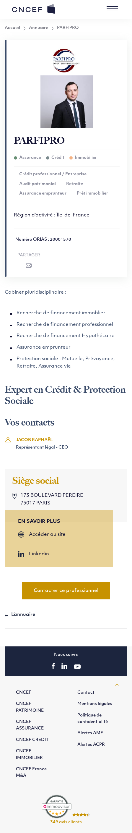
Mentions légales (94, 704)
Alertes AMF (90, 733)
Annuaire (38, 28)
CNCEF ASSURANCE (30, 725)
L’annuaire (23, 614)
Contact (85, 692)
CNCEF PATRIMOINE (30, 707)
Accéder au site (47, 534)
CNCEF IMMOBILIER (29, 754)
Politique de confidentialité (92, 718)
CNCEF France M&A (31, 772)
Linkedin (39, 554)
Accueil (12, 28)
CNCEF (23, 692)
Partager (28, 255)
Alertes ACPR (91, 745)
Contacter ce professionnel (66, 590)
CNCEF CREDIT (32, 740)
